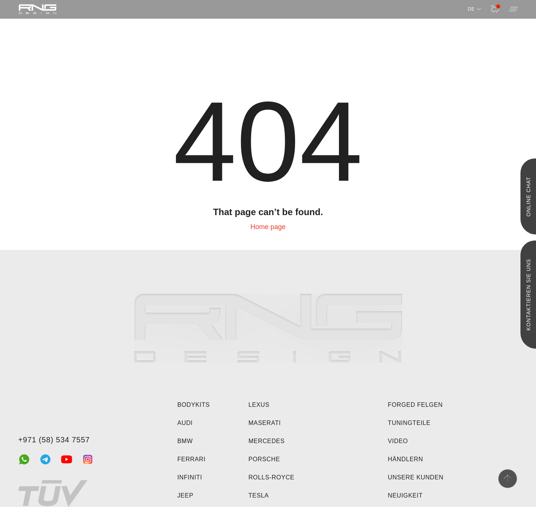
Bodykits (193, 405)
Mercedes (267, 441)
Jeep (185, 495)
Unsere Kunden (415, 477)
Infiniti (189, 477)
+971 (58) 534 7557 (54, 440)
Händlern (405, 459)
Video (398, 441)
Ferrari (191, 459)
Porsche (264, 459)
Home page (268, 227)
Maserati (265, 423)
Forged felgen (415, 405)
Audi (185, 423)
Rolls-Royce (272, 477)
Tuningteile (409, 423)
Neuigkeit (405, 495)
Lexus (259, 405)
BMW (185, 441)
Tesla (259, 495)
